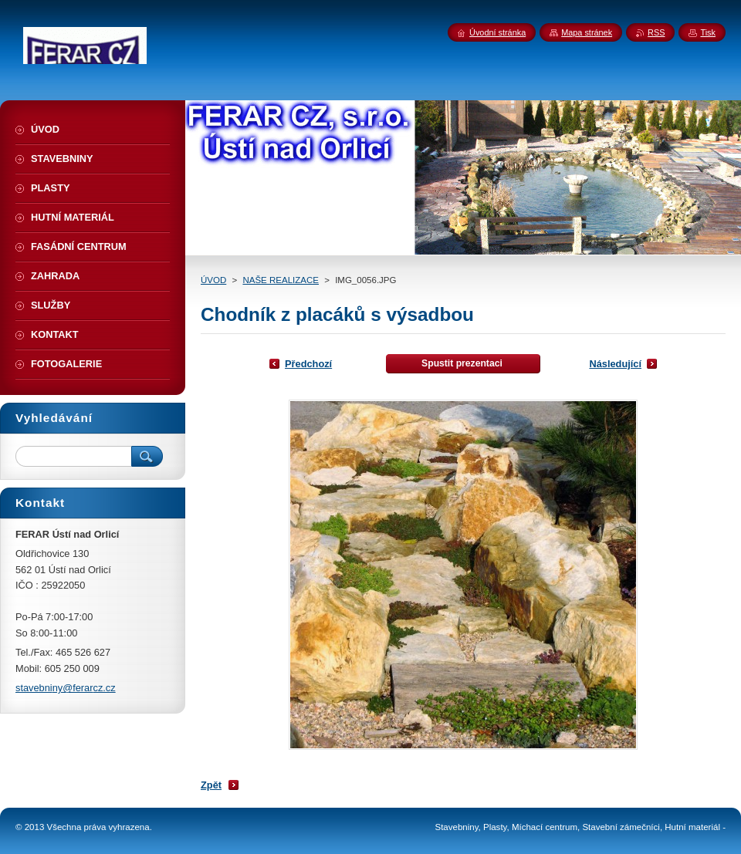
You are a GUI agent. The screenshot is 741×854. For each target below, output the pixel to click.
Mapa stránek (586, 32)
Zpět (211, 785)
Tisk (708, 32)
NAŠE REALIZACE (280, 280)
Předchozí (308, 364)
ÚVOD (213, 280)
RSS (656, 32)
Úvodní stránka (497, 32)
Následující (615, 364)
